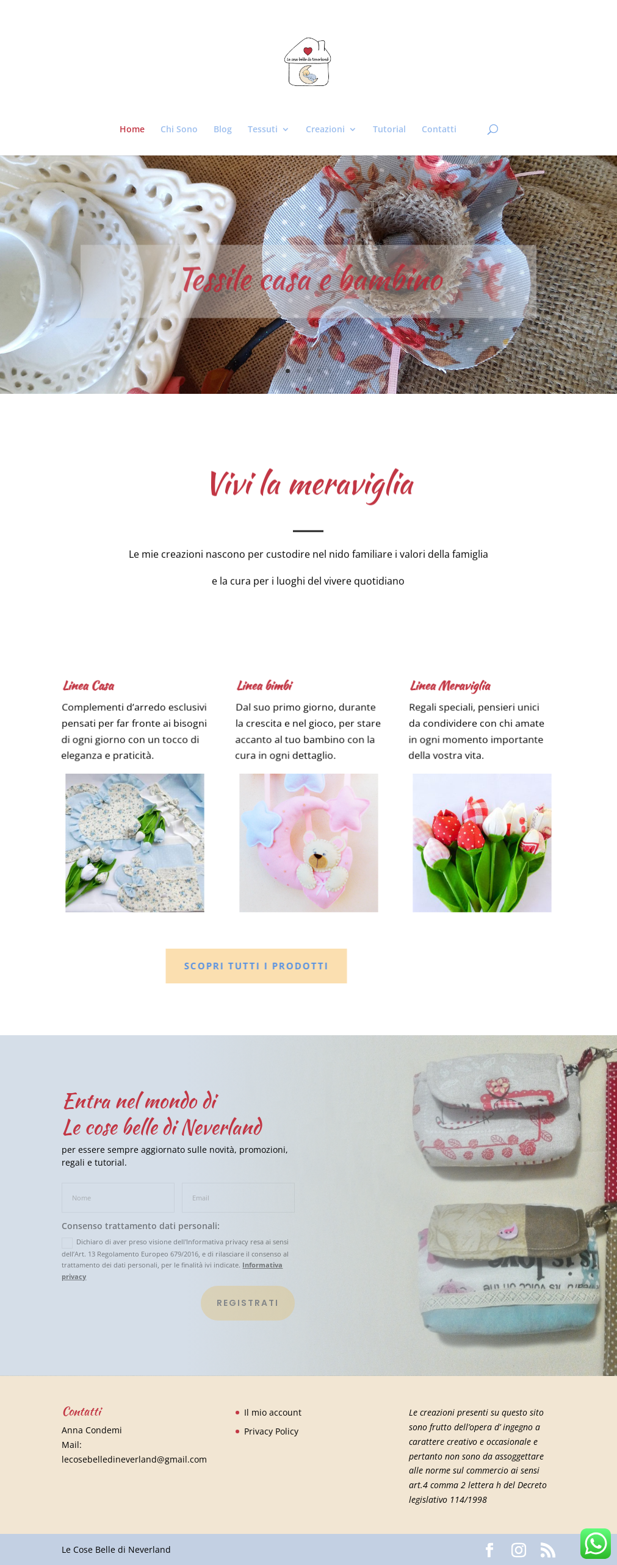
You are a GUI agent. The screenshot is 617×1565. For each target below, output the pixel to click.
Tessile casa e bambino (308, 289)
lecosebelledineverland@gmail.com (134, 1459)
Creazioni (325, 130)
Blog (223, 130)
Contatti (439, 130)
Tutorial (389, 130)
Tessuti (263, 130)
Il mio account (272, 1412)
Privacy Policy (271, 1431)
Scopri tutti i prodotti (226, 966)
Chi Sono (179, 130)
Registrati (248, 1303)
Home (132, 130)
